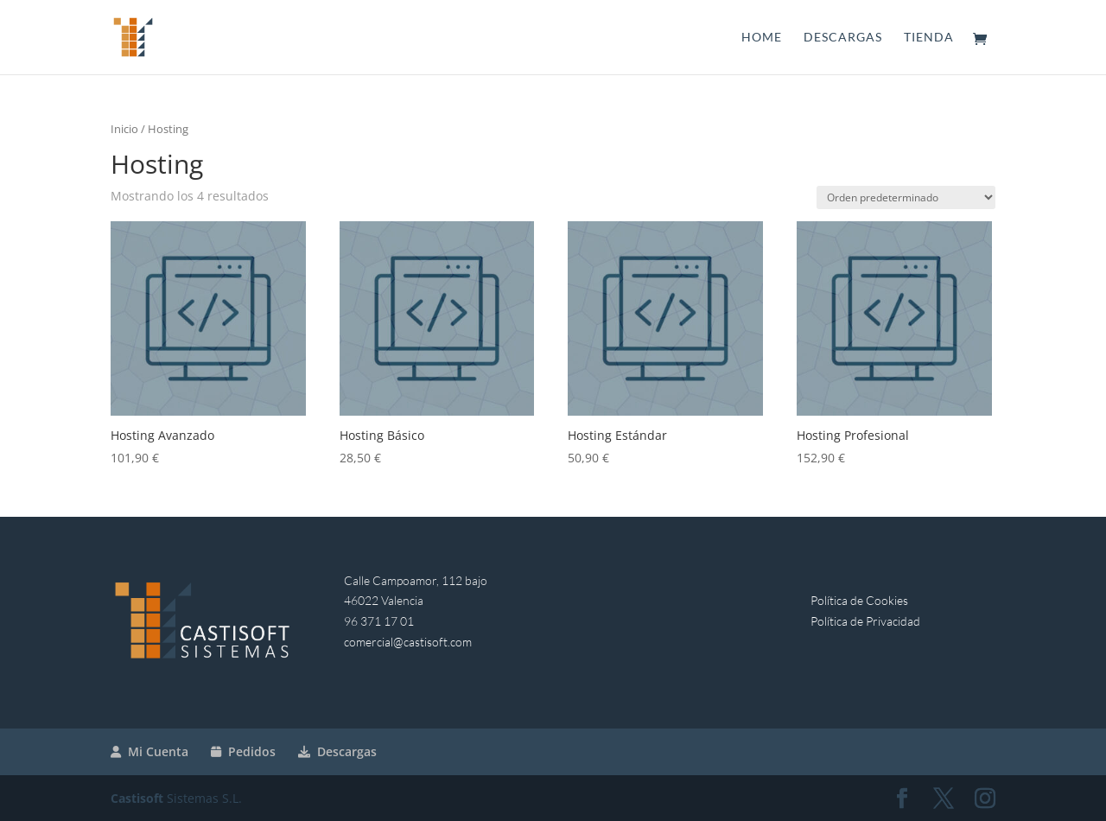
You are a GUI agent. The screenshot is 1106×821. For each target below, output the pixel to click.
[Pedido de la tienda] (906, 197)
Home (761, 37)
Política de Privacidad (865, 621)
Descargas (843, 37)
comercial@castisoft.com (408, 641)
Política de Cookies (859, 600)
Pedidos (243, 751)
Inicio (124, 129)
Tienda (929, 37)
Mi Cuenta (149, 751)
